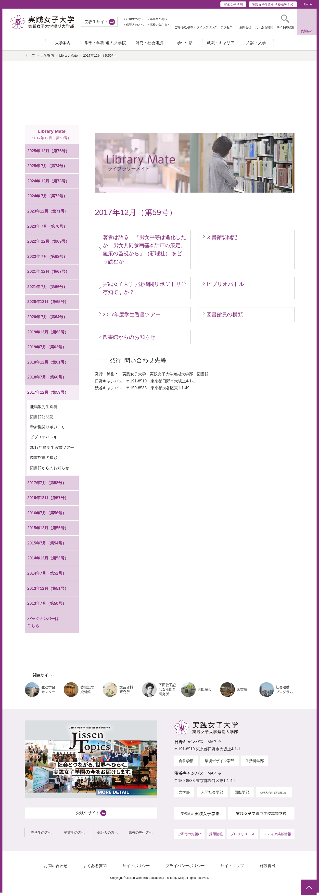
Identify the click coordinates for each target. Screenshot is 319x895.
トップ (30, 58)
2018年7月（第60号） (46, 380)
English (309, 4)
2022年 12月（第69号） (48, 244)
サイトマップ (232, 868)
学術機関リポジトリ (47, 430)
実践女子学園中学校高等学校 (272, 4)
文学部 (184, 795)
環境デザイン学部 (219, 763)
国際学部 (241, 795)
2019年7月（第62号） (46, 349)
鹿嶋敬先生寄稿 (43, 409)
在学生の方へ (135, 19)
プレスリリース (242, 836)
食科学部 (186, 763)
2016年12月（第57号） (47, 500)
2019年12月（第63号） (47, 334)
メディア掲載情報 (277, 836)
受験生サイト (96, 22)
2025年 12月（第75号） (48, 153)
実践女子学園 (233, 4)
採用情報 (216, 836)
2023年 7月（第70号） (47, 229)
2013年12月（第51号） (47, 591)
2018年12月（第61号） (47, 365)
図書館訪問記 (41, 419)
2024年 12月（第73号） (48, 183)
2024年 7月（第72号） (47, 198)
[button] (285, 22)
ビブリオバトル (43, 440)
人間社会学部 (212, 795)
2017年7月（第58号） (46, 485)
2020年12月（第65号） (47, 304)
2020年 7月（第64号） (47, 319)
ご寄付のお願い (189, 836)
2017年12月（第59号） (47, 395)
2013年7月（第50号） (46, 606)
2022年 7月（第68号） (47, 259)
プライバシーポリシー (185, 868)
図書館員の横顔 (43, 460)
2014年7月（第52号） (46, 576)
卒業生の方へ (158, 19)
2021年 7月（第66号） (47, 289)
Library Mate (68, 58)
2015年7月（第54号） (46, 545)
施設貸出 (267, 868)
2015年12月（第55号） (47, 530)
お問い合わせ (55, 868)
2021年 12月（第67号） (48, 274)
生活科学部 (254, 763)
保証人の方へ (135, 24)
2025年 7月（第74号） (47, 168)
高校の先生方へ (160, 24)
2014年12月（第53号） (47, 560)
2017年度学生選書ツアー (52, 450)
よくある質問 (95, 868)
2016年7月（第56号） (46, 515)
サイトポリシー (136, 868)
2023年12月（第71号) (46, 214)
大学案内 (47, 58)
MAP (212, 744)
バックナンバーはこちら (43, 624)
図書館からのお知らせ (49, 470)
